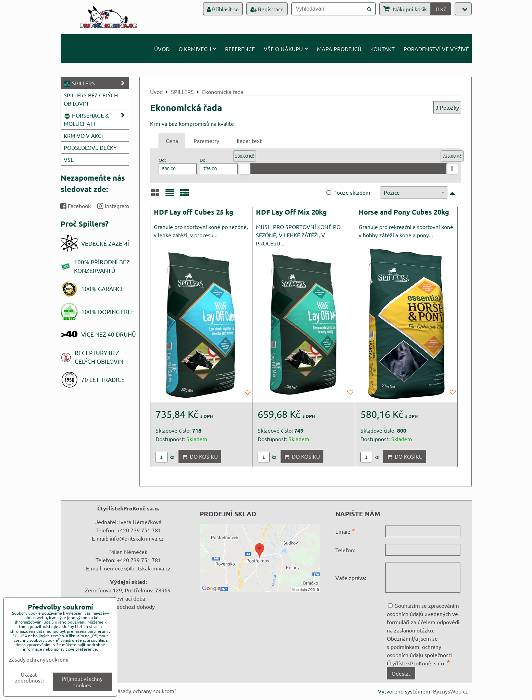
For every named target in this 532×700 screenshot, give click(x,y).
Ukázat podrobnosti (29, 677)
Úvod (162, 48)
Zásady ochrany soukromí (145, 690)
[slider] (244, 168)
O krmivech (197, 48)
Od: (178, 165)
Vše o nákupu (286, 48)
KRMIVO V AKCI (83, 135)
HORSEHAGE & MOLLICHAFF (96, 119)
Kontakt (382, 48)
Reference (240, 48)
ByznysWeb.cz (450, 691)
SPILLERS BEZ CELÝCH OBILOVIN (91, 99)
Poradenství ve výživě (436, 48)
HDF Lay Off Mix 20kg (291, 211)
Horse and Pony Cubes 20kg (404, 211)
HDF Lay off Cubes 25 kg (193, 211)
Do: (219, 165)
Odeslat (401, 673)
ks (165, 457)
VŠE (69, 159)
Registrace (267, 8)
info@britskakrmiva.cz (137, 538)
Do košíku (200, 456)
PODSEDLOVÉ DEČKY (90, 147)
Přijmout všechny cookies (82, 681)
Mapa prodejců (339, 48)
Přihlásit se (223, 8)
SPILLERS (96, 83)
